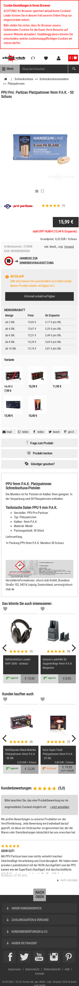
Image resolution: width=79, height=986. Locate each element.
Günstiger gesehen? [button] (42, 464)
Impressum (14, 969)
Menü (10, 69)
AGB (67, 969)
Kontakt (39, 973)
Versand (69, 246)
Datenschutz (32, 969)
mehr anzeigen (69, 880)
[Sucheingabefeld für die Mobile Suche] (44, 69)
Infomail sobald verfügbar (39, 296)
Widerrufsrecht (52, 969)
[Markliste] (5, 609)
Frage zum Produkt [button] (41, 443)
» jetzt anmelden (59, 807)
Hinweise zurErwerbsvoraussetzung (37, 261)
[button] (68, 432)
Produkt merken (42, 453)
